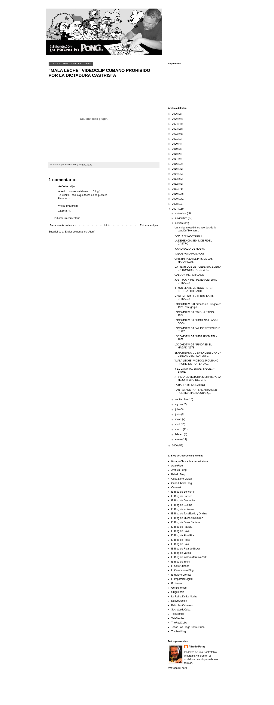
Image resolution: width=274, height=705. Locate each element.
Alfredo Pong (197, 646)
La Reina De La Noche (184, 596)
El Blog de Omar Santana (185, 522)
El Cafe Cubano (180, 565)
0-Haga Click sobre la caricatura (189, 461)
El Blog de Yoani (180, 561)
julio (177, 409)
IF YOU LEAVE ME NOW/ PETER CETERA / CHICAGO (193, 289)
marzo (179, 429)
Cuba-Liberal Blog (181, 483)
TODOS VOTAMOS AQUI (189, 253)
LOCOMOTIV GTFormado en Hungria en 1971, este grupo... (197, 306)
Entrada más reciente (62, 225)
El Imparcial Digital (181, 579)
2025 (175, 118)
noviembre (181, 218)
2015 (175, 168)
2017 (175, 158)
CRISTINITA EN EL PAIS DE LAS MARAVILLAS (193, 260)
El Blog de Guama (181, 505)
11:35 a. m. (64, 210)
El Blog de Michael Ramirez (187, 518)
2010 (175, 193)
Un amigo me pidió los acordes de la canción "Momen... (195, 229)
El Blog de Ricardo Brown (186, 548)
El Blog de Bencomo (183, 491)
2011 (175, 188)
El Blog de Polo (180, 544)
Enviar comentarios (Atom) (80, 231)
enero (178, 439)
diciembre (181, 213)
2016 (175, 163)
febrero (179, 434)
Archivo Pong (178, 469)
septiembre (182, 399)
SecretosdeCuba (180, 609)
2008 (175, 203)
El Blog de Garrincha (183, 500)
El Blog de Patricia (181, 526)
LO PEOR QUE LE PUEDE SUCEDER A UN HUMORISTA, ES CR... (197, 268)
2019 (175, 148)
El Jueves (176, 583)
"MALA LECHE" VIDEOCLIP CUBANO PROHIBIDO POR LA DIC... (196, 362)
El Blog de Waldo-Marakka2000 (189, 557)
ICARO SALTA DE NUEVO (189, 248)
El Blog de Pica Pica (182, 535)
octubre (179, 223)
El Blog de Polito (180, 539)
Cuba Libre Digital (181, 478)
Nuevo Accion (179, 600)
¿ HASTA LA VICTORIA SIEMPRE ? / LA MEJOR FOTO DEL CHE (197, 378)
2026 (175, 113)
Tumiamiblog (178, 631)
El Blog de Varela (181, 552)
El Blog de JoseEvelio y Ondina (189, 513)
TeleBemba (177, 613)
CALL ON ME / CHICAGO (189, 274)
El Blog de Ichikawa (182, 509)
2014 (175, 173)
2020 (175, 143)
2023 (175, 128)
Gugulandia (177, 592)
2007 (175, 208)
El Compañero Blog (182, 570)
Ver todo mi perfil (177, 667)
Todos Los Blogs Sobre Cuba (187, 627)
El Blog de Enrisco (181, 496)
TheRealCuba (179, 622)
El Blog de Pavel (180, 531)
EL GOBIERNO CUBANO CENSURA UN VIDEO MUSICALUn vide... (197, 354)
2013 (175, 178)
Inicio (107, 225)
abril (178, 424)
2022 (175, 133)
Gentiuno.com (179, 587)
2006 (175, 445)
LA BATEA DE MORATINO (189, 385)
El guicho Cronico (181, 574)
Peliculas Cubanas (181, 605)
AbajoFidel (177, 465)
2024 (175, 123)
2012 (175, 183)
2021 (175, 138)
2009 (175, 198)
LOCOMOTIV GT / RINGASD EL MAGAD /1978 (193, 346)
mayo (178, 419)
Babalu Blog (178, 474)
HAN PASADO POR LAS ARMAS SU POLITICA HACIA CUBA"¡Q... (195, 391)
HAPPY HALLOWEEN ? (188, 235)
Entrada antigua (149, 225)
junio (178, 414)
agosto (179, 404)
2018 (175, 153)
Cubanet (176, 487)
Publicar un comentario (67, 218)
